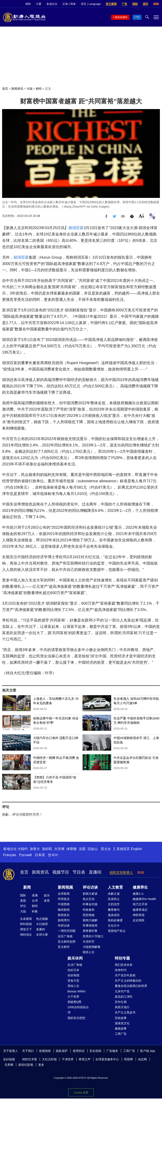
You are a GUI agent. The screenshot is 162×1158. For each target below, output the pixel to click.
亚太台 (106, 849)
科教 (35, 911)
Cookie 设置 (81, 1092)
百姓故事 (121, 1018)
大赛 (38, 3)
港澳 (35, 895)
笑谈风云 (114, 899)
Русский (25, 855)
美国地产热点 (117, 930)
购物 (156, 3)
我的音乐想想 (76, 1018)
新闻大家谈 (90, 893)
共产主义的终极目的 (128, 980)
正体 (65, 3)
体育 (47, 900)
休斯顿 (71, 849)
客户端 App (147, 1051)
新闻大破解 (90, 920)
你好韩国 (73, 975)
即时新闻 (26, 924)
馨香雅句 (114, 909)
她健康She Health (144, 899)
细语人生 (88, 952)
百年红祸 (121, 1002)
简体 (73, 3)
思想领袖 (88, 915)
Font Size (141, 216)
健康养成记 (140, 909)
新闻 (27, 887)
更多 (41, 1064)
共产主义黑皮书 (125, 1012)
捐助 (135, 3)
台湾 (35, 900)
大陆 (29, 88)
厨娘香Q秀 (75, 1002)
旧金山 (93, 849)
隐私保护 (62, 1051)
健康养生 (140, 887)
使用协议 (79, 1051)
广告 (124, 3)
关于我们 (28, 1051)
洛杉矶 (47, 849)
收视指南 (45, 1051)
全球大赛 (42, 934)
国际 (23, 895)
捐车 (145, 3)
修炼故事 (121, 1028)
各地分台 (51, 3)
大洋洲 (59, 849)
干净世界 (68, 1059)
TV (137, 17)
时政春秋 (88, 909)
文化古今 (114, 925)
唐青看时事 (90, 930)
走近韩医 (138, 920)
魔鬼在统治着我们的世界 (131, 986)
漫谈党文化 (122, 1023)
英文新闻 (111, 3)
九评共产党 (122, 991)
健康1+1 (138, 893)
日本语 (40, 855)
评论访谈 (90, 887)
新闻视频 (65, 887)
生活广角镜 (75, 964)
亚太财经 (64, 947)
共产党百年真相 (125, 975)
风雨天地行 (122, 1007)
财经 (39, 88)
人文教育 (115, 887)
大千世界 (73, 996)
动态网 (142, 1059)
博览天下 (26, 929)
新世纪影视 (25, 1064)
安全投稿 (95, 1051)
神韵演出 (26, 934)
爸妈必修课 (115, 920)
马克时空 (88, 941)
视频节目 (60, 872)
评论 (23, 906)
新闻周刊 (64, 920)
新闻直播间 (121, 17)
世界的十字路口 (93, 936)
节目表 (79, 872)
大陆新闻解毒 (91, 947)
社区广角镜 (65, 936)
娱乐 (47, 895)
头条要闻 (26, 918)
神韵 (28, 3)
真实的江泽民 (123, 996)
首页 (5, 88)
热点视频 (42, 918)
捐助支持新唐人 (121, 872)
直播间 (95, 872)
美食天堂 (73, 980)
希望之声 (84, 1059)
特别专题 (122, 958)
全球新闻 (64, 893)
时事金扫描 (90, 904)
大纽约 (23, 849)
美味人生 (73, 986)
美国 (23, 900)
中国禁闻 (64, 904)
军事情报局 (90, 925)
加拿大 (35, 849)
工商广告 (121, 1033)
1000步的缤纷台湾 (78, 1009)
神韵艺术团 (29, 1059)
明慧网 (128, 1059)
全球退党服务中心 (107, 1059)
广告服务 (112, 1051)
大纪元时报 (49, 1059)
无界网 (8, 1064)
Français (9, 855)
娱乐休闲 (75, 958)
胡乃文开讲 (140, 904)
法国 (82, 849)
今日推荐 (42, 924)
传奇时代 (121, 970)
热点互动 (88, 899)
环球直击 (64, 899)
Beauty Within (77, 991)
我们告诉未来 (123, 964)
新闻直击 (64, 915)
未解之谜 (114, 893)
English (136, 849)
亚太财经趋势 (67, 941)
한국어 (53, 855)
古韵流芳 (114, 904)
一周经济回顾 (67, 930)
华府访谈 (64, 925)
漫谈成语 (114, 915)
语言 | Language (91, 3)
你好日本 (73, 970)
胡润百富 (76, 228)
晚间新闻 (64, 909)
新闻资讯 (17, 88)
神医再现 (138, 915)
